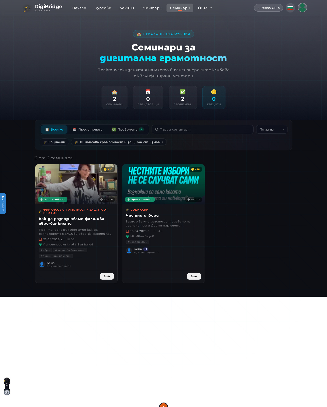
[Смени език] (290, 7)
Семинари (180, 8)
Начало (79, 8)
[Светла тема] (6, 389)
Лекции (126, 8)
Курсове (103, 8)
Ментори (152, 8)
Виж (107, 276)
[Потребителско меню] (302, 7)
